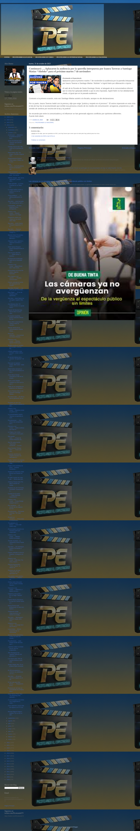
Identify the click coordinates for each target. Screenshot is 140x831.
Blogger (75, 827)
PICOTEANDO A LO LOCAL (22, 57)
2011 (8, 771)
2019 (8, 750)
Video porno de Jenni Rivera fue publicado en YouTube (53, 158)
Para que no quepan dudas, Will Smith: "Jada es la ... (16, 364)
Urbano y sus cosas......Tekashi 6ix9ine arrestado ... (14, 536)
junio (9, 726)
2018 (8, 753)
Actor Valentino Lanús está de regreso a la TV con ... (16, 707)
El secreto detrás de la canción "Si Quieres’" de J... (16, 358)
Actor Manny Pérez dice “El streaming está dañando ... (15, 695)
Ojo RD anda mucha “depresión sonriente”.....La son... (15, 444)
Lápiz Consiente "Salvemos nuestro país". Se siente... (14, 173)
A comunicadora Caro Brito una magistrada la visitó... (16, 701)
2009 (8, 777)
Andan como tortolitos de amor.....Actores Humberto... (15, 467)
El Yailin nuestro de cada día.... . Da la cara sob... (16, 478)
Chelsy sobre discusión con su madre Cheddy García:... (15, 583)
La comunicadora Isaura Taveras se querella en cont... (15, 416)
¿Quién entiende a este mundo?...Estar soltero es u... (15, 353)
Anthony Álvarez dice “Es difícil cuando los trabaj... (15, 483)
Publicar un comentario (38, 140)
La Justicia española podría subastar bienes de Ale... (15, 317)
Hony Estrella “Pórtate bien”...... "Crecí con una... (14, 449)
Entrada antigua (128, 148)
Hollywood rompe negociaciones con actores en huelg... (14, 613)
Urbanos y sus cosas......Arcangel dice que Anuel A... (16, 625)
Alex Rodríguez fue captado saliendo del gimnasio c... (15, 654)
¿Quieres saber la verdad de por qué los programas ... (15, 648)
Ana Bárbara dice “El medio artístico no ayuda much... (16, 305)
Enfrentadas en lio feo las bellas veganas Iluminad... (15, 272)
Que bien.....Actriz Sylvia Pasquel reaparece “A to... (15, 225)
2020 (8, 748)
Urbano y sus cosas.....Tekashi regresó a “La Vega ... (15, 213)
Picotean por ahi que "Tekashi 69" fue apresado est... (14, 572)
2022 (8, 742)
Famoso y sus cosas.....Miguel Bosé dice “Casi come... (15, 266)
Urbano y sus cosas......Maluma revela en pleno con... (16, 410)
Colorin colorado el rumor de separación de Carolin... (15, 283)
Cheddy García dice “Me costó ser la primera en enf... (15, 148)
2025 (8, 120)
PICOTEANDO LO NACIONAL (96, 57)
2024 (8, 122)
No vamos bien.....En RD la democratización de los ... (16, 398)
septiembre (11, 718)
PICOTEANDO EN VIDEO (44, 57)
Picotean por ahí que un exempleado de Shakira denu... (16, 689)
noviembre (11, 130)
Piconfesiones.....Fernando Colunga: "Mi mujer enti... (16, 513)
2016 (8, 758)
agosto (10, 721)
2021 (8, 745)
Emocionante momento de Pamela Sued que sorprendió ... (16, 530)
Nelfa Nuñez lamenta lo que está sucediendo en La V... (16, 370)
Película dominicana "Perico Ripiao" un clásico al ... (14, 566)
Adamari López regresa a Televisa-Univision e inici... (15, 242)
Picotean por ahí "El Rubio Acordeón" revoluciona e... (16, 489)
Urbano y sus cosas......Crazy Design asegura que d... (15, 501)
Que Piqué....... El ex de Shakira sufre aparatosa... (15, 294)
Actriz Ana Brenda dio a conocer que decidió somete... (15, 142)
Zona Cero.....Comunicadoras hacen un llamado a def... (16, 167)
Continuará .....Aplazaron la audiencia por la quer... (15, 136)
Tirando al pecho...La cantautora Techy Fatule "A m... (16, 542)
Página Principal (84, 148)
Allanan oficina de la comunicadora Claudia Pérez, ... (15, 329)
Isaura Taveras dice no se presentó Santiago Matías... (15, 392)
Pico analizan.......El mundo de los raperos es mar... (15, 507)
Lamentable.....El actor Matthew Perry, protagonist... (14, 207)
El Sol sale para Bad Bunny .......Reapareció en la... (15, 683)
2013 (8, 766)
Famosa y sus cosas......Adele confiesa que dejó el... (16, 427)
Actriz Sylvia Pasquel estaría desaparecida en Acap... (16, 248)
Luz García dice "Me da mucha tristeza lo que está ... (15, 660)
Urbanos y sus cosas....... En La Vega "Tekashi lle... (15, 595)
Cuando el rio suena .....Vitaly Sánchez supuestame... (14, 495)
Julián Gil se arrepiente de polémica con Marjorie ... (16, 387)
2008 (8, 779)
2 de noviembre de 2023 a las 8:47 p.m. (43, 136)
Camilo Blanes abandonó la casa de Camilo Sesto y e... (16, 601)
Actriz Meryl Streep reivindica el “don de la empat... (15, 376)
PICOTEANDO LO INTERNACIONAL (70, 57)
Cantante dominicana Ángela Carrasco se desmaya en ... (14, 455)
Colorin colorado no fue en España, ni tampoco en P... (16, 554)
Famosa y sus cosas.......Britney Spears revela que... (15, 341)
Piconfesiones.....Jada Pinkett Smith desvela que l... (15, 642)
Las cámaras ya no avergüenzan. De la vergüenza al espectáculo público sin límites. (60, 181)
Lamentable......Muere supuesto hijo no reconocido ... (14, 630)
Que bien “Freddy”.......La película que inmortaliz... (16, 288)
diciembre (11, 127)
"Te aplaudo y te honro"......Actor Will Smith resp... (14, 524)
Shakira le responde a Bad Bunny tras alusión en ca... (16, 473)
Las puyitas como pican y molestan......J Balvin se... (15, 577)
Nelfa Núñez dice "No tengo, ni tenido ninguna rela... (16, 154)
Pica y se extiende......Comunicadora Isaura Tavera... (16, 335)
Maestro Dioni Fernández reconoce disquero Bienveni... (15, 236)
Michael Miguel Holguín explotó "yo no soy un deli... (15, 713)
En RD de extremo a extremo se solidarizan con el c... (15, 672)
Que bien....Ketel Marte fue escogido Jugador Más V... (16, 300)
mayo (10, 729)
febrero (10, 736)
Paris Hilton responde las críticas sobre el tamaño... (15, 323)
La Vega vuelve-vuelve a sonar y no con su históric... (15, 191)
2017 (8, 756)
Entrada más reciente (38, 148)
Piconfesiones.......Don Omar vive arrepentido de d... (15, 422)
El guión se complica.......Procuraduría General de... (16, 518)
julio (9, 723)
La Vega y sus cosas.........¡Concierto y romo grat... (16, 432)
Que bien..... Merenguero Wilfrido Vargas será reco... (15, 619)
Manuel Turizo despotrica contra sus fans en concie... (15, 636)
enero (10, 739)
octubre (10, 132)
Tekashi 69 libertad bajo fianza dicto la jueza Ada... (15, 311)
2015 (8, 761)
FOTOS (7, 57)
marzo (10, 734)
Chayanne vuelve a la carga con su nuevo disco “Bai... (14, 219)
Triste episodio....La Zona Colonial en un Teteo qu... (15, 185)
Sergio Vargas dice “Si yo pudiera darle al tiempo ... (15, 666)
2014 (8, 764)
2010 (8, 774)
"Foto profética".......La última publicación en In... (15, 197)
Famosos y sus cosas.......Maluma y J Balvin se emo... (15, 589)
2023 (8, 125)
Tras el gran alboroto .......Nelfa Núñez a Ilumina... (14, 254)
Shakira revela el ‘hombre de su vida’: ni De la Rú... (15, 347)
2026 (8, 117)
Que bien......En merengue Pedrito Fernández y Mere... (16, 548)
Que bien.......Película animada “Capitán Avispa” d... (14, 230)
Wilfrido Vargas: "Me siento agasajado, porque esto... (16, 179)
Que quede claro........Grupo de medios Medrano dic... (15, 438)
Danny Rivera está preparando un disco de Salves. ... (16, 607)
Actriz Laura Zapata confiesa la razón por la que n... (16, 382)
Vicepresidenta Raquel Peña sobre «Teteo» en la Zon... (16, 160)
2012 (8, 769)
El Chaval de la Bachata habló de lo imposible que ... (15, 260)
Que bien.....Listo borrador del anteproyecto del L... (16, 202)
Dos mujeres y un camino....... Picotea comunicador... (14, 278)
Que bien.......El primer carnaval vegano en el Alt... (15, 678)
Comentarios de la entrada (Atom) (47, 152)
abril (9, 731)
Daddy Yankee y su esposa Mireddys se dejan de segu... (16, 461)
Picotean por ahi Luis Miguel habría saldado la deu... (16, 404)
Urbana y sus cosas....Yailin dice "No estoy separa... (15, 560)
